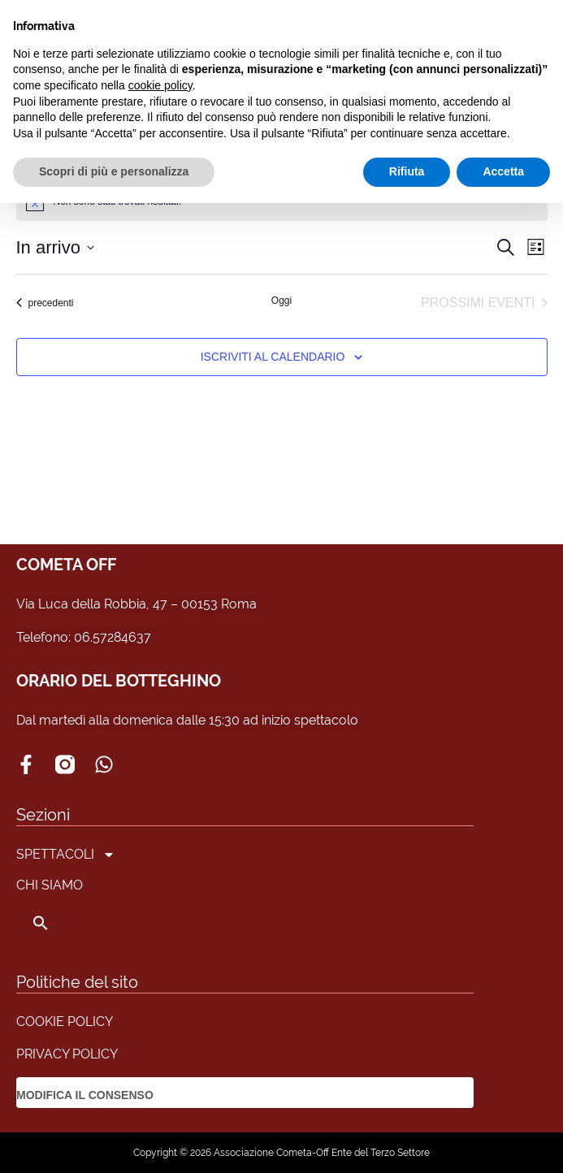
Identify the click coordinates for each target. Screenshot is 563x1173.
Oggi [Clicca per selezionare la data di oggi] (281, 300)
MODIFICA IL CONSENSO (85, 1095)
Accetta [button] (503, 171)
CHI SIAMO (49, 885)
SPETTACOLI (65, 854)
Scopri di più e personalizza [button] (113, 171)
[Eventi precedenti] (45, 303)
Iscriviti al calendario (273, 356)
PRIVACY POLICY (67, 1054)
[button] (65, 922)
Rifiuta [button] (407, 171)
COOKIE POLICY (64, 1021)
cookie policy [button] (160, 85)
